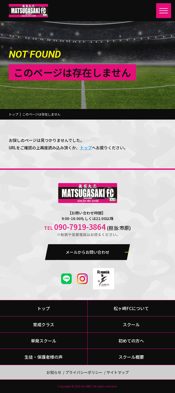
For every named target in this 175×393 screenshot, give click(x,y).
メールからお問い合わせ (87, 252)
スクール (131, 324)
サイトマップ (117, 372)
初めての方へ (131, 340)
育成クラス (43, 324)
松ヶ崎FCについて (131, 308)
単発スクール (43, 340)
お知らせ (53, 372)
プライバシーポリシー (84, 372)
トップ (13, 114)
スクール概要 (131, 357)
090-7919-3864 (80, 226)
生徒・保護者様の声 (43, 357)
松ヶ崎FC (87, 386)
